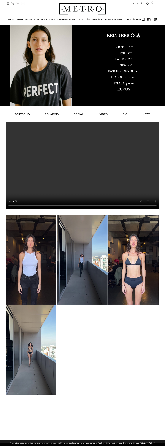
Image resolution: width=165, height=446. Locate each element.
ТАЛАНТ (73, 19)
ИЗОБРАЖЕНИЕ (15, 19)
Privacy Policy (147, 443)
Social (79, 114)
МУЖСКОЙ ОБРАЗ (132, 19)
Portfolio (22, 114)
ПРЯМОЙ (95, 19)
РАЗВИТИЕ (38, 19)
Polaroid (52, 114)
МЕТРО (28, 19)
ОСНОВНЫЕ (62, 19)
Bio (125, 114)
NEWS (146, 114)
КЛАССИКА (49, 19)
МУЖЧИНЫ (117, 19)
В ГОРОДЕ (106, 19)
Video (103, 114)
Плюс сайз (84, 19)
